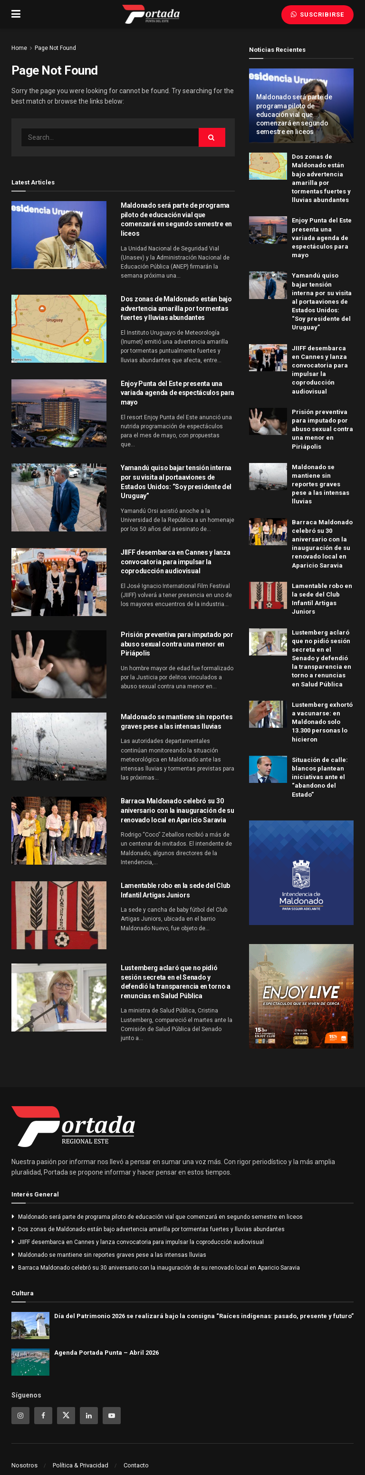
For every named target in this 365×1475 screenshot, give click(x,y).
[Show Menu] (15, 14)
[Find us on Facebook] (43, 1415)
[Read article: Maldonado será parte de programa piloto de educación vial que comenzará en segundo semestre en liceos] (58, 235)
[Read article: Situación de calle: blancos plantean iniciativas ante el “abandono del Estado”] (268, 769)
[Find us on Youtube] (112, 1415)
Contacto (136, 1465)
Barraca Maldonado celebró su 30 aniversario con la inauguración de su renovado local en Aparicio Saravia (177, 810)
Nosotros (24, 1465)
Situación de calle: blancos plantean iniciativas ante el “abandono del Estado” (320, 777)
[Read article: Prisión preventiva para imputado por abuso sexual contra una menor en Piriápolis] (58, 664)
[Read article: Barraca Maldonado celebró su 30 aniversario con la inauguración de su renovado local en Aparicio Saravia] (58, 831)
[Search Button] (212, 137)
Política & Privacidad (80, 1465)
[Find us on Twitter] (66, 1415)
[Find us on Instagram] (20, 1415)
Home (19, 48)
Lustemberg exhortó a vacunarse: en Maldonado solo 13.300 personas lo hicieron (322, 722)
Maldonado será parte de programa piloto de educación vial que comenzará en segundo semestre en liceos (294, 114)
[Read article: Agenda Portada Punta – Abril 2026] (30, 1362)
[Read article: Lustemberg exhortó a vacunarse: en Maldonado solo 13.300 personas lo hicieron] (268, 714)
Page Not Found (55, 48)
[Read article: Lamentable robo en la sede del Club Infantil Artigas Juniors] (58, 915)
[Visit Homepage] (151, 14)
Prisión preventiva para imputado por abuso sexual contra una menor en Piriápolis (177, 644)
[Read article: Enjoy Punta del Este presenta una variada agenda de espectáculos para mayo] (58, 413)
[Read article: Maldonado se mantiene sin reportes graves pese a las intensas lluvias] (58, 747)
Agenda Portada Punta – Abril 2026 (106, 1352)
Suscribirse (317, 14)
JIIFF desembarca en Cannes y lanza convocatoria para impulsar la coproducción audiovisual (175, 562)
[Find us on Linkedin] (89, 1415)
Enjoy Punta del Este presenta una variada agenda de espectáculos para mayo (177, 393)
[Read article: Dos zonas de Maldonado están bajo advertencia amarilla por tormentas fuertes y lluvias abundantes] (58, 329)
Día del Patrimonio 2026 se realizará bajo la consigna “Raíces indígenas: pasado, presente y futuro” (204, 1316)
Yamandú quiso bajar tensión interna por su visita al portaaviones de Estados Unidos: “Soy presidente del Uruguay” (322, 301)
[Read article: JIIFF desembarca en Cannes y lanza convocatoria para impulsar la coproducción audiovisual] (58, 582)
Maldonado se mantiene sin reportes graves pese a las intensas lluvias (320, 484)
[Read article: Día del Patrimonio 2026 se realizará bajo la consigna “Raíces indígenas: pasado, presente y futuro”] (30, 1325)
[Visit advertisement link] (301, 872)
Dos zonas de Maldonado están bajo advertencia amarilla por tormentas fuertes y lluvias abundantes (176, 308)
